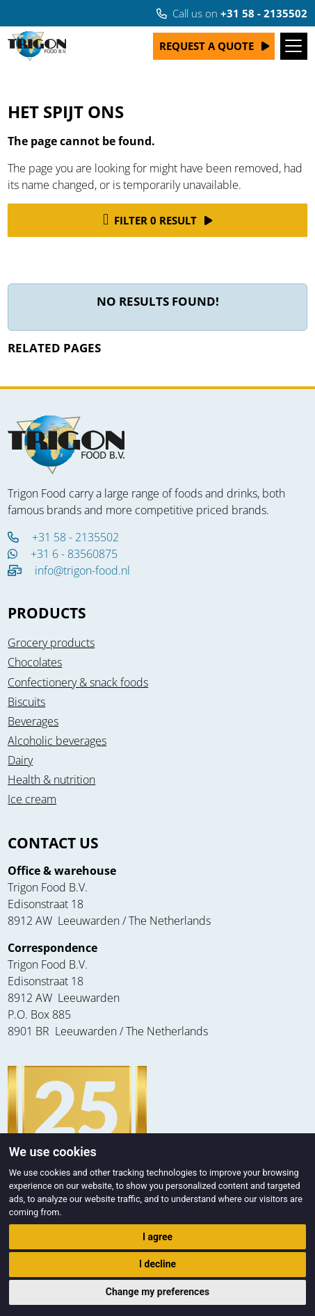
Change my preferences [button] (157, 1291)
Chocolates (35, 662)
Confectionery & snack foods (78, 682)
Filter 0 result (150, 219)
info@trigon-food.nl (82, 570)
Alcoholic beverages (57, 740)
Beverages (33, 721)
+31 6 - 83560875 (63, 553)
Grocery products (51, 642)
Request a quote (206, 46)
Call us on (231, 13)
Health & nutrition (51, 779)
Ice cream (32, 799)
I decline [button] (157, 1263)
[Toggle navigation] (293, 46)
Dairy (20, 760)
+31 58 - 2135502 (63, 537)
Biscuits (26, 701)
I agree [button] (157, 1236)
